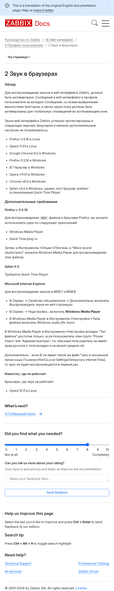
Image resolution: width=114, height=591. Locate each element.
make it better (43, 10)
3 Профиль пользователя (24, 45)
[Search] (95, 23)
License (81, 588)
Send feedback (57, 492)
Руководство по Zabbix (22, 40)
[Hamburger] (105, 23)
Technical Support (18, 563)
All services (13, 571)
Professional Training (93, 563)
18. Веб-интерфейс (59, 40)
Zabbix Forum (88, 571)
